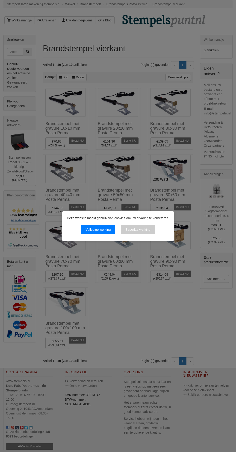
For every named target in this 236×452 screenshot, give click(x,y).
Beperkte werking (137, 229)
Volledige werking (98, 229)
